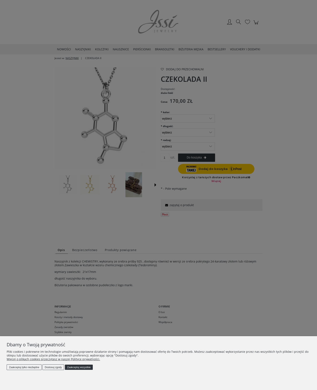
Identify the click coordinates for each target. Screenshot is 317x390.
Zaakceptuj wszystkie (78, 367)
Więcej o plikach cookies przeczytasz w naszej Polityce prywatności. (53, 359)
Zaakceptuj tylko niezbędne (24, 367)
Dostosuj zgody (53, 367)
